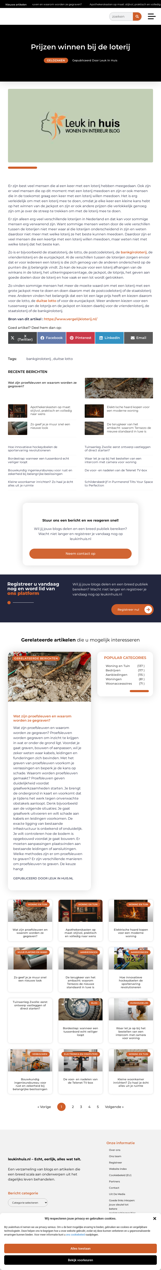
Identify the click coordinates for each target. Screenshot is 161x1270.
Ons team (115, 1165)
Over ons (114, 1159)
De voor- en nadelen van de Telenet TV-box (116, 470)
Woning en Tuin (118, 675)
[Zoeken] (137, 16)
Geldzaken (56, 60)
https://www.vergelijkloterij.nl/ (70, 319)
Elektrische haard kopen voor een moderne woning (128, 408)
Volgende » (114, 1116)
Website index (118, 1177)
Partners (114, 1190)
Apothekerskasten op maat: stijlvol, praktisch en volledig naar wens (51, 410)
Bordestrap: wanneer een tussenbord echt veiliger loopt (38, 460)
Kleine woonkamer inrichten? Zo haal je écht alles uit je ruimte (40, 483)
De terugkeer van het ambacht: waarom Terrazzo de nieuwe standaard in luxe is (129, 427)
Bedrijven (113, 679)
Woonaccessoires (119, 692)
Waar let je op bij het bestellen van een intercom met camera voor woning (113, 460)
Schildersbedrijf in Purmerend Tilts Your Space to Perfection (119, 483)
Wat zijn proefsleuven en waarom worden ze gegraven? (49, 4)
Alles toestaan (80, 1248)
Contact (114, 1196)
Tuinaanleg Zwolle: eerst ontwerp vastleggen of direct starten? (118, 448)
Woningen (114, 688)
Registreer (115, 1171)
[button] (155, 1218)
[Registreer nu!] (148, 618)
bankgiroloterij (134, 252)
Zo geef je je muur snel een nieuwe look (50, 426)
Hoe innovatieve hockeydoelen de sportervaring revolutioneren (32, 448)
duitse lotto (46, 301)
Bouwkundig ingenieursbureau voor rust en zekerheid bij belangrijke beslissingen (40, 472)
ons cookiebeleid (75, 1234)
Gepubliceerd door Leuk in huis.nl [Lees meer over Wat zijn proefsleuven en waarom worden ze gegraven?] (43, 887)
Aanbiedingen (116, 684)
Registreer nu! (128, 619)
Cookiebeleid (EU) (120, 1184)
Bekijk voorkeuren (80, 1260)
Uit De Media (117, 1203)
